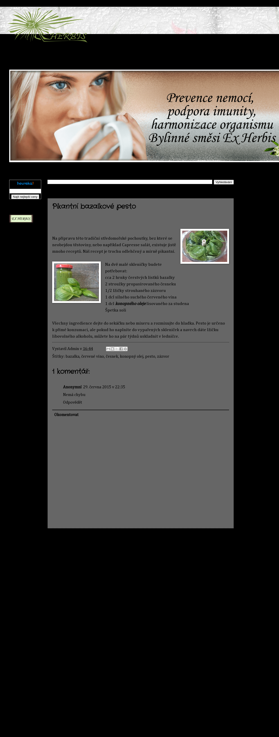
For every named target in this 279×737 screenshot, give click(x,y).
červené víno (92, 357)
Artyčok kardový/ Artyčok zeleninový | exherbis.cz (20, 405)
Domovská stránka (142, 541)
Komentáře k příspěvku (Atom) (113, 553)
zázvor (163, 357)
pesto (150, 357)
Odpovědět (72, 402)
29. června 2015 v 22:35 (104, 387)
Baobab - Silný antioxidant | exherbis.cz (22, 456)
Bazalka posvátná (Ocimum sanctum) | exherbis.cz (19, 502)
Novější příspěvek (69, 541)
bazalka (72, 357)
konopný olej (131, 357)
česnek (112, 357)
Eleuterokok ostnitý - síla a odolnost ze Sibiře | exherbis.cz (21, 581)
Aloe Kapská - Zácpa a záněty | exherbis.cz (23, 272)
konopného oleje (130, 304)
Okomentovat (66, 415)
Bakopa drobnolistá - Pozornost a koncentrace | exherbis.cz (21, 433)
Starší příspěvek (214, 541)
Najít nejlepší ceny (25, 196)
